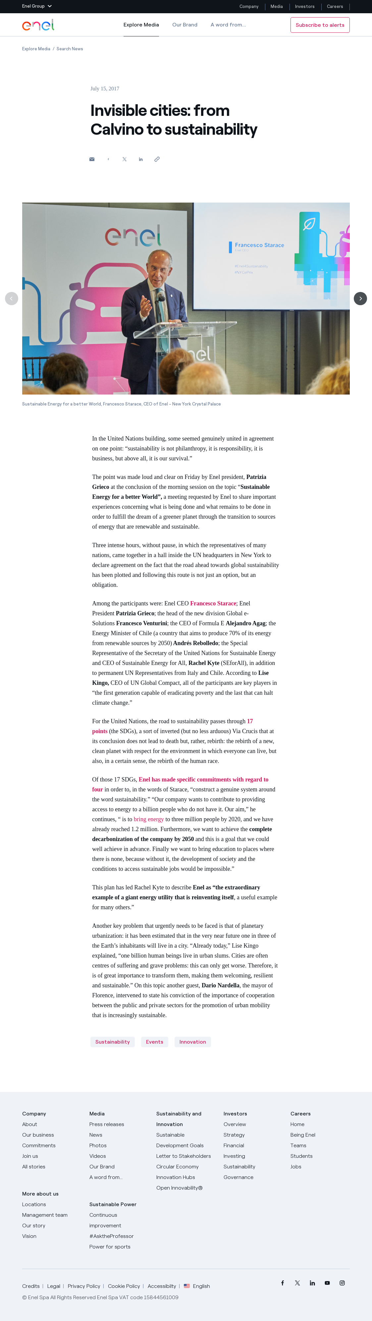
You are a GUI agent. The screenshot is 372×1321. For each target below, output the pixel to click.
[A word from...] (118, 1177)
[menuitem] (282, 1283)
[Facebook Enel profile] (282, 1283)
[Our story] (51, 1225)
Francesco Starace (213, 603)
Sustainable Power (112, 1204)
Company (248, 6)
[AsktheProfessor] (118, 1236)
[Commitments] (51, 1145)
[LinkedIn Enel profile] (312, 1283)
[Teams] (320, 1145)
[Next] (360, 298)
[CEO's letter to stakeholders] (185, 1156)
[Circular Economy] (185, 1166)
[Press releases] (118, 1124)
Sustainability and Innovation (178, 1118)
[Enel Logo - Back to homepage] (38, 25)
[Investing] (253, 1156)
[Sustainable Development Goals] (185, 1140)
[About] (51, 1124)
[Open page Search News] (70, 48)
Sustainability (112, 1042)
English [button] (197, 1286)
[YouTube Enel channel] (327, 1283)
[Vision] (51, 1236)
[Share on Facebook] (108, 159)
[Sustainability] (253, 1166)
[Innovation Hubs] (185, 1177)
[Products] (51, 1135)
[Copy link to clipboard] (156, 159)
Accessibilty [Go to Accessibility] (162, 1286)
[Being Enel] (320, 1135)
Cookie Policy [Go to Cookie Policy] (124, 1286)
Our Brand (184, 25)
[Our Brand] (118, 1166)
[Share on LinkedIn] (140, 159)
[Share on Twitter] (124, 159)
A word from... (228, 25)
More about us (40, 1194)
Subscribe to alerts (320, 25)
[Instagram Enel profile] (342, 1283)
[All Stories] (51, 1166)
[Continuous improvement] (118, 1220)
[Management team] (51, 1215)
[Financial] (253, 1145)
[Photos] (118, 1145)
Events (154, 1042)
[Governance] (253, 1177)
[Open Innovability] (185, 1188)
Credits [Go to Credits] (31, 1286)
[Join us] (51, 1156)
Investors (305, 6)
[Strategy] (253, 1135)
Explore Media (141, 29)
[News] (118, 1135)
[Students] (320, 1156)
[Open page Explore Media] (36, 48)
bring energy (149, 819)
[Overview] (253, 1124)
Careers (335, 6)
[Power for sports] (118, 1247)
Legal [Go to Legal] (53, 1286)
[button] (37, 6)
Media (277, 6)
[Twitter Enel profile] (297, 1283)
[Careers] (320, 1124)
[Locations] (51, 1204)
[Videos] (118, 1156)
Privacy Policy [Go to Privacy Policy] (84, 1286)
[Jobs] (320, 1166)
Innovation (193, 1042)
